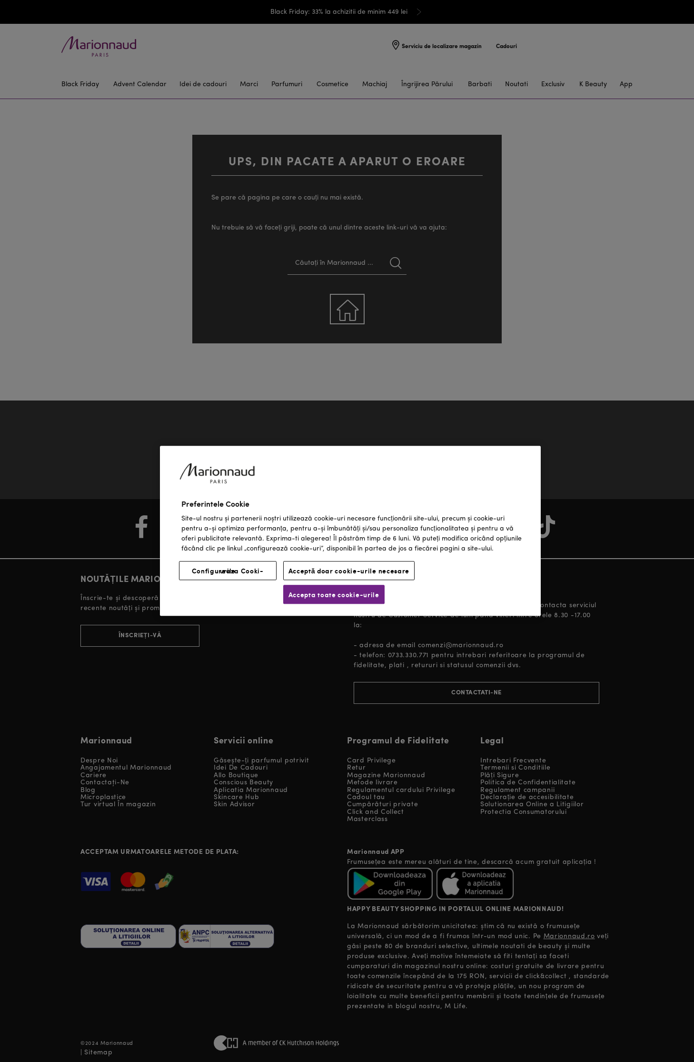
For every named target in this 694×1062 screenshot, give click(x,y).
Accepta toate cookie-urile (333, 595)
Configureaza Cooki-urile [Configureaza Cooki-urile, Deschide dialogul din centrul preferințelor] (228, 571)
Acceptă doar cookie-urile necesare (349, 571)
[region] (350, 531)
